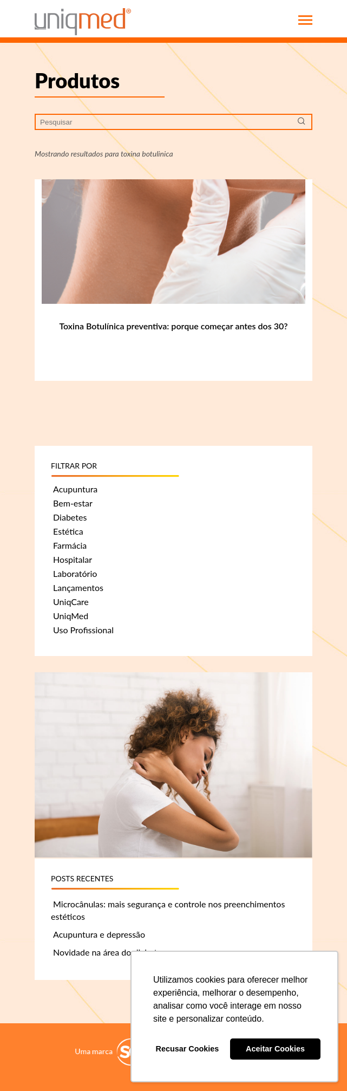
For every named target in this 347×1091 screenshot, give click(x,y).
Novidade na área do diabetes (109, 952)
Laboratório (75, 573)
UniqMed (70, 616)
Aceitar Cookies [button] (275, 1048)
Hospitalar (72, 559)
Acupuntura (75, 489)
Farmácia (70, 545)
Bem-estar (73, 503)
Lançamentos (78, 587)
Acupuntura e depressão (99, 934)
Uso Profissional (83, 630)
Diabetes (70, 517)
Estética (68, 531)
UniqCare (71, 601)
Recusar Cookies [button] (187, 1048)
